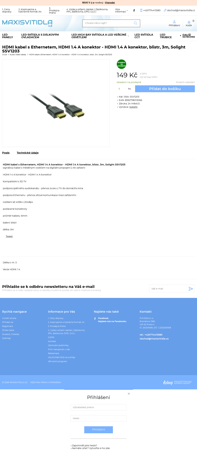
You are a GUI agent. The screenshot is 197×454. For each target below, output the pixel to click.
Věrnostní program (57, 362)
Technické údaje (28, 153)
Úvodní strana (9, 318)
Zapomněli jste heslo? (84, 445)
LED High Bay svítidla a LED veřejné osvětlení (98, 36)
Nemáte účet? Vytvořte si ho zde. (91, 448)
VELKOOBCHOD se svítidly (61, 358)
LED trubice (166, 36)
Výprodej (110, 2)
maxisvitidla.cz (18, 383)
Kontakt (52, 341)
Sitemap (6, 338)
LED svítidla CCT (144, 36)
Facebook (103, 318)
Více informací (120, 10)
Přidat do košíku (165, 89)
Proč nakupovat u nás (59, 350)
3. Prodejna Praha (54, 10)
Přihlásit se (7, 322)
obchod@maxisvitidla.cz (181, 10)
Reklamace (53, 354)
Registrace (7, 326)
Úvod (4, 54)
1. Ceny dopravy (6, 10)
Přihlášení (98, 429)
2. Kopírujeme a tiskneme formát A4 (30, 10)
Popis (6, 153)
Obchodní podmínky (58, 346)
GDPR (51, 337)
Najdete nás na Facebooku (112, 321)
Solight (133, 107)
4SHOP (186, 383)
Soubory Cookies (10, 334)
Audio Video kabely (18, 54)
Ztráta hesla (8, 330)
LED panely (7, 36)
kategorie (189, 36)
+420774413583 (151, 10)
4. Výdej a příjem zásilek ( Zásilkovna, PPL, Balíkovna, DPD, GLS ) (87, 10)
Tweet (9, 236)
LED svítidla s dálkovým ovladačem (40, 36)
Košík (190, 23)
